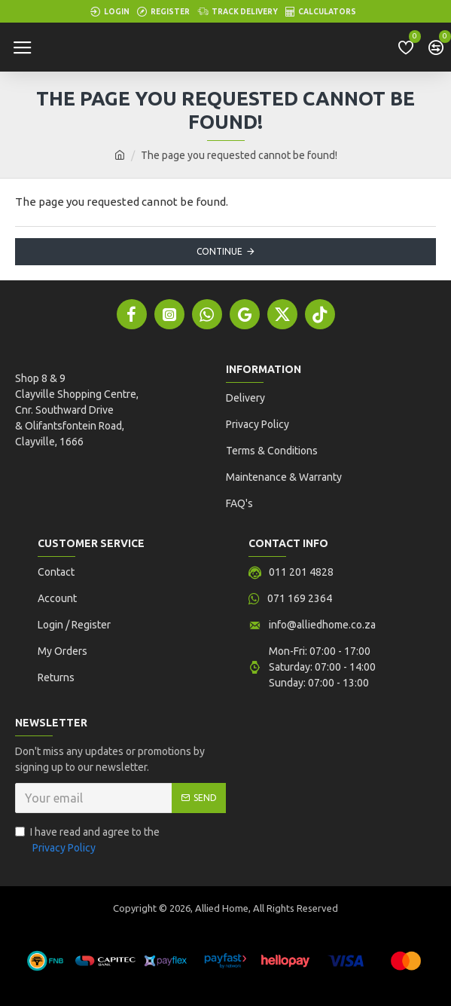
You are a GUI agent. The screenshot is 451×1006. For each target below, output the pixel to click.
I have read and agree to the (87, 841)
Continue (219, 251)
